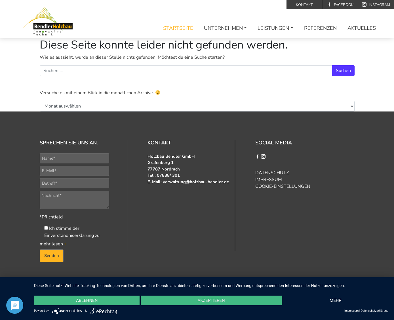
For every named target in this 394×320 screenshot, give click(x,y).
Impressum (268, 179)
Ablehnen (87, 300)
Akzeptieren (211, 300)
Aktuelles (361, 28)
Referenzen (320, 28)
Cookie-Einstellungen (282, 186)
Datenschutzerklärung (374, 310)
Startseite (178, 28)
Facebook (340, 4)
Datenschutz (272, 173)
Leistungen (273, 28)
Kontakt (304, 4)
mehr (336, 300)
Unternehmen (223, 28)
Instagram (376, 4)
